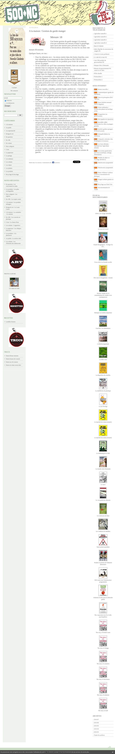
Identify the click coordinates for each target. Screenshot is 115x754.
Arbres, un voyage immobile (103, 213)
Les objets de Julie (14, 288)
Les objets (9, 165)
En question (9, 137)
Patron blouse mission (12, 356)
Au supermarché (10, 131)
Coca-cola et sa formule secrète (103, 262)
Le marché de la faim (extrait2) (103, 437)
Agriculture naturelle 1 (100, 33)
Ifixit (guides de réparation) (105, 119)
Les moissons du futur (103, 516)
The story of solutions (103, 695)
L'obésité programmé (103, 344)
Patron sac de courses (12, 362)
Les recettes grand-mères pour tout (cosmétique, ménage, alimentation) (103, 152)
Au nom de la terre (103, 229)
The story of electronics (103, 679)
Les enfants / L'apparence (13, 225)
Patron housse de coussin (13, 359)
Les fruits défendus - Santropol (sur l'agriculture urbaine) (101, 146)
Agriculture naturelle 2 (100, 36)
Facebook (55, 162)
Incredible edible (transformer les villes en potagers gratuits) (103, 124)
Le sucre (103, 484)
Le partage (9, 156)
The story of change (103, 648)
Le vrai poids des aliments (103, 500)
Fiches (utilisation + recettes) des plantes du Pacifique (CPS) (103, 109)
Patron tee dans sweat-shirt (13, 365)
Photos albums (10, 274)
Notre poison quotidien (103, 547)
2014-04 (96, 729)
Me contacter (14, 91)
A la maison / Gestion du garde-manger (47, 31)
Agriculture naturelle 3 (100, 40)
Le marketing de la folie (103, 453)
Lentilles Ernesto (10, 322)
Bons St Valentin (98, 46)
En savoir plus (85, 752)
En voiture (9, 143)
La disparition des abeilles (103, 375)
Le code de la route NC (100, 57)
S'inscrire (8, 100)
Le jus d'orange (103, 406)
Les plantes (9, 168)
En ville (8, 140)
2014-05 (96, 726)
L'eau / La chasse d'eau (12, 222)
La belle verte (103, 359)
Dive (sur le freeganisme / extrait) (103, 278)
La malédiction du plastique (103, 391)
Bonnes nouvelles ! (103, 89)
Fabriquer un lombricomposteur (103, 313)
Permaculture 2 (98, 80)
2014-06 (96, 722)
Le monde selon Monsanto (103, 469)
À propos (14, 87)
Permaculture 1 (98, 76)
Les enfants (9, 162)
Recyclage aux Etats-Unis (105, 184)
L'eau (7, 149)
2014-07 (96, 719)
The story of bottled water (103, 632)
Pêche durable (98, 73)
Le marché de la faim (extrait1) (103, 422)
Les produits (9, 171)
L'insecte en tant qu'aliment (101, 54)
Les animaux (9, 159)
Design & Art (10, 134)
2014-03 (96, 732)
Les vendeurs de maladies (103, 531)
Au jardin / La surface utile (13, 238)
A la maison (9, 124)
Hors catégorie (10, 146)
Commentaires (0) (46, 162)
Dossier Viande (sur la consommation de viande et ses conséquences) (103, 295)
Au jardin (8, 127)
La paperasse (9, 152)
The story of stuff (103, 710)
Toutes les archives (99, 735)
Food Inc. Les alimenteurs (103, 328)
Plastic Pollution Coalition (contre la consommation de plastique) (103, 174)
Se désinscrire (9, 103)
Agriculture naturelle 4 (100, 43)
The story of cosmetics (103, 664)
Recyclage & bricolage (12, 174)
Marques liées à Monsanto (101, 65)
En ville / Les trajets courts (13, 199)
